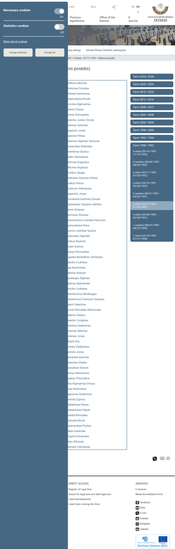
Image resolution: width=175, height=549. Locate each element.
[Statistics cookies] (59, 27)
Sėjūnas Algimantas (78, 283)
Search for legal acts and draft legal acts (90, 492)
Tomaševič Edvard (77, 367)
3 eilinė (77, 58)
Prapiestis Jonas (76, 193)
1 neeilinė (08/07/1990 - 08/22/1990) (146, 227)
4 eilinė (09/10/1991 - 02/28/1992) (145, 184)
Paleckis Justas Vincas (80, 120)
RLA (93, 6)
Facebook (145, 500)
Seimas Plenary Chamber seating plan (106, 50)
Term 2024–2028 (143, 76)
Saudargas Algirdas (78, 278)
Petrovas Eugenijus (77, 162)
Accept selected (18, 52)
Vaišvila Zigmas (75, 399)
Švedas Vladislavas (77, 346)
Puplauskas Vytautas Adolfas (84, 204)
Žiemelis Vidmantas (78, 446)
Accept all (49, 52)
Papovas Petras (75, 135)
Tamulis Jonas (75, 352)
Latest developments (80, 497)
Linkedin (144, 527)
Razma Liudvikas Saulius (81, 230)
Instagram (145, 522)
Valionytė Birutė (75, 420)
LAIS (72, 6)
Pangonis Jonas (76, 130)
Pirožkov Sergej (75, 172)
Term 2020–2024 (143, 84)
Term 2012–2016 (143, 99)
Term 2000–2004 (143, 122)
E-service (133, 19)
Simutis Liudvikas (76, 288)
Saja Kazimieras (76, 267)
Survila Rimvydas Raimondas (83, 309)
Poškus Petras (75, 183)
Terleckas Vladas (76, 362)
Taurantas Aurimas (77, 357)
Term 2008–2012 (143, 107)
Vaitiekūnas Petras (77, 404)
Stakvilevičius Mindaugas (81, 294)
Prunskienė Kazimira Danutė (83, 199)
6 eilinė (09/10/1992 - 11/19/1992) (145, 153)
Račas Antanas (75, 209)
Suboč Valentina (76, 304)
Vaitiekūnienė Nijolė (78, 410)
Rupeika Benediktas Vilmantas (84, 257)
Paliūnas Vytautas (77, 125)
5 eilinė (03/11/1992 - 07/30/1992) (145, 174)
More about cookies (15, 41)
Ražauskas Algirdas (78, 236)
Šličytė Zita (72, 341)
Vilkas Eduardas (76, 431)
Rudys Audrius (75, 246)
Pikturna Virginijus (77, 167)
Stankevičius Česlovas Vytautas (85, 299)
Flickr (142, 506)
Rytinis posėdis (107, 58)
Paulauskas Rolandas (79, 146)
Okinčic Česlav (75, 109)
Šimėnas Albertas (76, 330)
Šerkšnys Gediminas (78, 325)
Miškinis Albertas (76, 83)
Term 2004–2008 (143, 115)
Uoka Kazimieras (76, 388)
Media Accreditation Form (149, 492)
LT (133, 6)
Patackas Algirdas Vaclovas (83, 141)
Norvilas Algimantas (78, 104)
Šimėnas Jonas (75, 336)
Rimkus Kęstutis (76, 241)
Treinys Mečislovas (77, 373)
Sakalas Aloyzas (76, 272)
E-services (141, 487)
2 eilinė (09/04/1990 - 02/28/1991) (145, 216)
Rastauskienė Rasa (77, 225)
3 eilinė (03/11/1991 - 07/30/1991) (145, 206)
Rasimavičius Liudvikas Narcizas (86, 220)
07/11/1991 (90, 58)
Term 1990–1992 (143, 145)
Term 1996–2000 (143, 130)
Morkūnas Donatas (77, 88)
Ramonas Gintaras (77, 215)
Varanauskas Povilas (78, 425)
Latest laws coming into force (84, 502)
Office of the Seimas (107, 19)
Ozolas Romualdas (77, 114)
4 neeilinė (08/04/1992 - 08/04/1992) (146, 163)
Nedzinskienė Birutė (78, 99)
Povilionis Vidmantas (78, 188)
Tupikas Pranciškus (78, 378)
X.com (143, 511)
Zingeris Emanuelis (77, 436)
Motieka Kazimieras (78, 93)
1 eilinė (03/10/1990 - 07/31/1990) (145, 237)
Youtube (144, 516)
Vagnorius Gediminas (79, 394)
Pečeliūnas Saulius (77, 151)
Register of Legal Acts (80, 487)
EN (138, 6)
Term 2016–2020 (143, 92)
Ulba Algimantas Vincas (80, 383)
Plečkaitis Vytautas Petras (82, 178)
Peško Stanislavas (77, 157)
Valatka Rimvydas (77, 415)
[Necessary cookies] (59, 11)
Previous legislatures (77, 19)
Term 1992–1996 (143, 137)
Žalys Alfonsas (75, 441)
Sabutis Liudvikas (76, 262)
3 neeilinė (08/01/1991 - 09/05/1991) (146, 195)
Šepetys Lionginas (77, 320)
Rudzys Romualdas (77, 251)
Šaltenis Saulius (75, 315)
